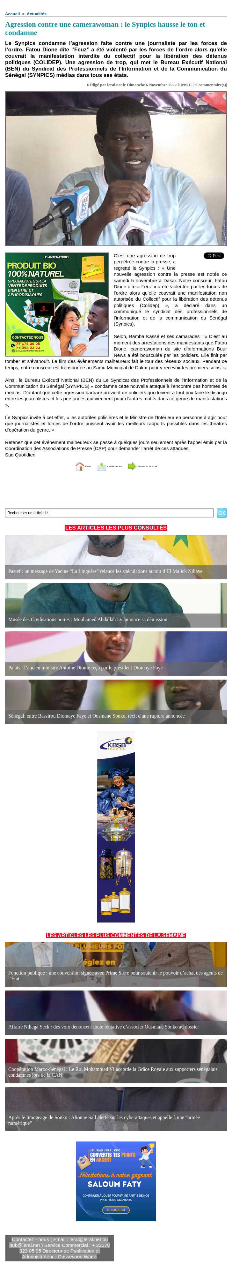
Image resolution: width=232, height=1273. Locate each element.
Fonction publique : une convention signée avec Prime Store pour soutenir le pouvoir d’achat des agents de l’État (109, 978)
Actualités (37, 13)
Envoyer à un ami (100, 466)
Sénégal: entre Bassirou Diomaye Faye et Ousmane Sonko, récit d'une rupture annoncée (86, 716)
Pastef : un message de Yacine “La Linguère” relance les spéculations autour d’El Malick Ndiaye (94, 571)
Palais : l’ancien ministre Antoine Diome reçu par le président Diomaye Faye (77, 668)
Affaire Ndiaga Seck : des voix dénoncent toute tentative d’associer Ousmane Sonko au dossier (93, 1027)
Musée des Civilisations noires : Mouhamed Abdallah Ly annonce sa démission (79, 619)
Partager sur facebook (158, 466)
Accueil (12, 13)
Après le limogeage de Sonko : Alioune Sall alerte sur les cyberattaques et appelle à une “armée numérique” (104, 1123)
